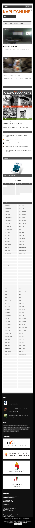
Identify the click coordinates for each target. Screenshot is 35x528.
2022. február (7, 354)
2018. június (21, 300)
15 (9, 189)
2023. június (7, 306)
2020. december (22, 211)
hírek (17, 427)
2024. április (7, 276)
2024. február (7, 282)
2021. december (8, 360)
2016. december (22, 354)
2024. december (8, 253)
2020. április (21, 235)
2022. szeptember (8, 333)
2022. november (8, 327)
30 (13, 194)
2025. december (8, 217)
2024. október (7, 259)
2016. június (21, 372)
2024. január (7, 285)
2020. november (22, 214)
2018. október (22, 288)
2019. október (22, 253)
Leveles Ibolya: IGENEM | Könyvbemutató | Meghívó (16, 135)
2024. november (8, 256)
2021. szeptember (8, 369)
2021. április (7, 383)
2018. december (22, 282)
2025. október (7, 223)
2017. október (22, 324)
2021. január (21, 208)
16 (13, 189)
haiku (9, 427)
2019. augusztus (22, 259)
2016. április (21, 377)
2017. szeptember (23, 327)
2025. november (8, 220)
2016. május (21, 375)
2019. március (22, 274)
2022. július (7, 339)
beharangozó (11, 425)
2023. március (8, 315)
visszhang (12, 431)
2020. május (21, 232)
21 (5, 192)
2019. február (22, 276)
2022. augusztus (8, 336)
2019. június (21, 265)
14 (5, 189)
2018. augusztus (22, 294)
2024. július (7, 268)
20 (29, 189)
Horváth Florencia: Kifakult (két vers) (12, 75)
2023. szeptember (8, 297)
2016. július (21, 369)
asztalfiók (5, 425)
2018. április (21, 306)
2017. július (21, 333)
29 (9, 194)
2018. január (21, 315)
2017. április (21, 342)
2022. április (7, 348)
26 (25, 192)
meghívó (5, 429)
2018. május (21, 303)
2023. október (7, 294)
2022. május (7, 345)
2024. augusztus (8, 265)
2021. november (8, 363)
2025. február (7, 247)
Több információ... (23, 522)
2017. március (22, 345)
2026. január (7, 214)
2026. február (7, 211)
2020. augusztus (22, 223)
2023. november (8, 291)
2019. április (21, 271)
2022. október (7, 330)
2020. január (21, 244)
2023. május (7, 309)
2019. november (22, 250)
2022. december (8, 324)
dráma (22, 425)
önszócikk (16, 431)
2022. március (8, 351)
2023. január (7, 321)
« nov (5, 196)
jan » (30, 196)
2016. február (22, 383)
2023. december (8, 288)
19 (25, 189)
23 (13, 192)
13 (29, 187)
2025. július (7, 232)
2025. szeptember (8, 226)
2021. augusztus (8, 372)
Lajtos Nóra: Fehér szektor (10, 46)
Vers (5, 58)
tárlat (27, 429)
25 (21, 192)
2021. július (7, 375)
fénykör (5, 427)
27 (29, 192)
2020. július (21, 226)
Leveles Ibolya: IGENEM (9, 175)
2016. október (22, 360)
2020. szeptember (23, 220)
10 (17, 187)
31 (17, 194)
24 (17, 192)
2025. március (8, 244)
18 (21, 189)
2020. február (22, 241)
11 (21, 187)
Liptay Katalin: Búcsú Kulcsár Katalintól (14, 143)
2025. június (7, 235)
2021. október (7, 366)
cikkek (15, 425)
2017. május (21, 339)
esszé (26, 425)
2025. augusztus (8, 229)
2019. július (21, 262)
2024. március (8, 279)
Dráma (6, 29)
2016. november (22, 357)
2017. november (22, 321)
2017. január (21, 351)
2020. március (22, 238)
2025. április (7, 241)
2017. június (21, 336)
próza (14, 429)
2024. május (7, 274)
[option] (17, 169)
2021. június (7, 377)
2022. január (7, 357)
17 (17, 189)
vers (4, 431)
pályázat (18, 429)
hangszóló (13, 427)
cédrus (19, 425)
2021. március (8, 386)
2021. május (7, 380)
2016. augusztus (22, 366)
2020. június (21, 229)
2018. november (22, 285)
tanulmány (23, 429)
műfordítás (10, 429)
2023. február (7, 318)
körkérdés (24, 427)
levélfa (28, 427)
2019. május (21, 268)
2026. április (7, 205)
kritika (20, 427)
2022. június (7, 342)
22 (9, 192)
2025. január (7, 250)
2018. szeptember (23, 291)
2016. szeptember (23, 363)
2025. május (7, 238)
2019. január (21, 279)
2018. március (22, 309)
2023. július (7, 303)
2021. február (22, 205)
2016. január (21, 386)
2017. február (22, 348)
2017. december (22, 318)
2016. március (22, 380)
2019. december (22, 247)
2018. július (21, 297)
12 (25, 187)
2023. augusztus (8, 300)
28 (5, 194)
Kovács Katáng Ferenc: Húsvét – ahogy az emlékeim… (17, 146)
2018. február (22, 312)
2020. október (22, 217)
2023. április (7, 312)
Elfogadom (18, 524)
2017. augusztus (22, 330)
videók (8, 431)
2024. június (7, 271)
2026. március (8, 208)
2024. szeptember (8, 262)
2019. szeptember (23, 256)
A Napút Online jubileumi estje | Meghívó (14, 139)
